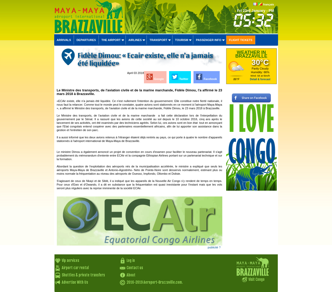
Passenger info (208, 40)
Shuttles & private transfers (83, 275)
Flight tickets (240, 40)
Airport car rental (75, 268)
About (131, 275)
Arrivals (64, 40)
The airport (111, 40)
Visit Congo (256, 279)
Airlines (135, 40)
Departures (86, 40)
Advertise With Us (75, 282)
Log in (131, 260)
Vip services (70, 260)
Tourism (181, 40)
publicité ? (214, 247)
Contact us (135, 268)
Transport (158, 40)
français (268, 4)
